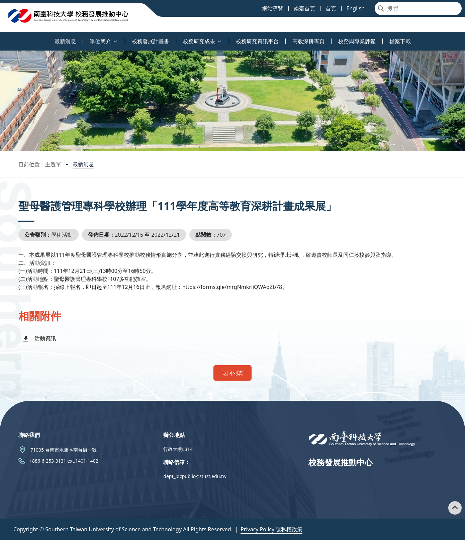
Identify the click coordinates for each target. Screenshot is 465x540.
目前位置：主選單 (39, 164)
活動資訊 (45, 338)
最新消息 (83, 164)
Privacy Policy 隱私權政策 (271, 529)
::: (1, 37)
